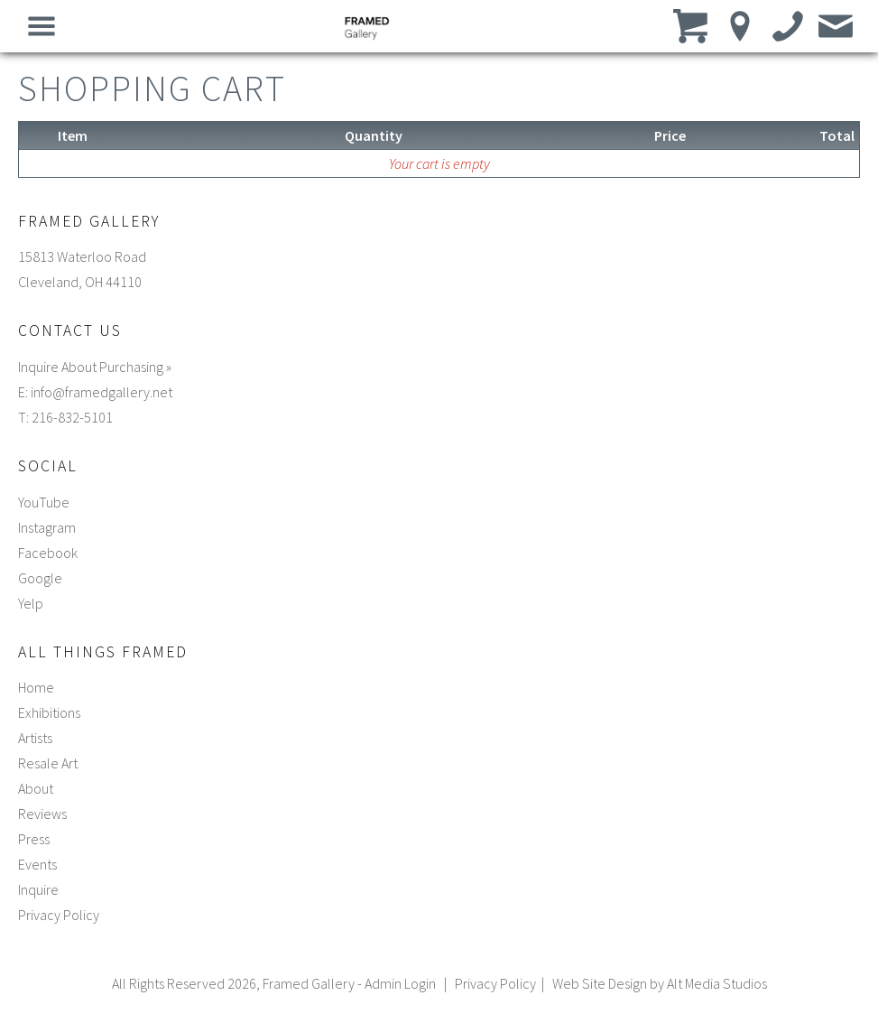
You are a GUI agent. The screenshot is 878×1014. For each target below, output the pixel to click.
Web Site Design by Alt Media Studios (659, 983)
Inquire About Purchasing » (94, 367)
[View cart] (692, 25)
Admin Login (400, 983)
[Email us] (836, 25)
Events (37, 864)
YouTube (43, 502)
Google (40, 578)
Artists (35, 738)
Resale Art (48, 763)
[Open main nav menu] (42, 25)
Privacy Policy (58, 915)
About (35, 788)
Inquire (38, 889)
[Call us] (788, 25)
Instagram (47, 527)
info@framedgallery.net (101, 392)
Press (34, 839)
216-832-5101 (72, 417)
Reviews (42, 814)
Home (36, 687)
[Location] (740, 25)
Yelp (30, 603)
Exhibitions (49, 712)
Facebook (48, 553)
